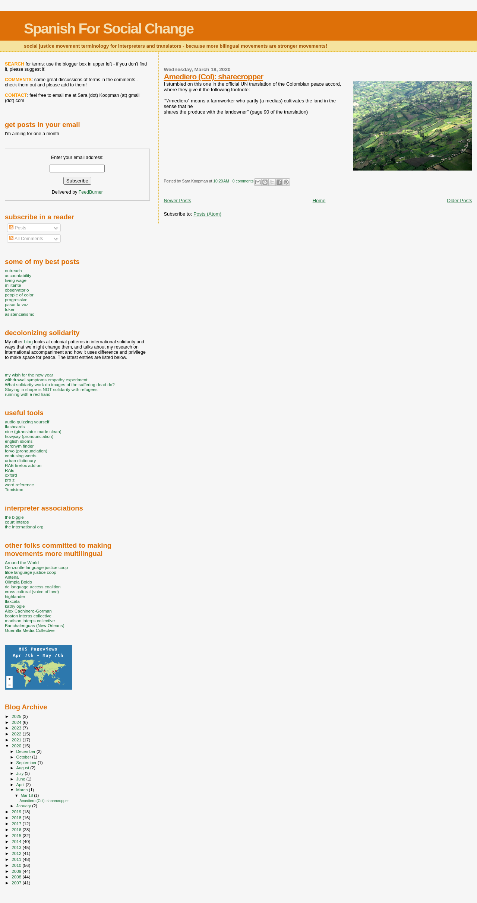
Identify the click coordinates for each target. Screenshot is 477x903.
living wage (15, 280)
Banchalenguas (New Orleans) (34, 625)
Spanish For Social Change (108, 28)
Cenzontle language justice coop (36, 567)
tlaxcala (12, 601)
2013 (17, 847)
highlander (15, 596)
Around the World (22, 562)
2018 (17, 817)
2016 (17, 829)
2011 (17, 859)
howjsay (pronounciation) (29, 436)
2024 (17, 722)
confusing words (21, 455)
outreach (13, 270)
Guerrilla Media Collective (30, 630)
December (26, 751)
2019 (17, 811)
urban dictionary (20, 460)
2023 (17, 727)
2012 (17, 853)
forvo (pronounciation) (26, 450)
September (27, 762)
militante (13, 285)
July (20, 773)
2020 (17, 745)
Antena (12, 577)
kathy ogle (15, 606)
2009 (17, 871)
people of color (19, 294)
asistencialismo (19, 314)
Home (319, 200)
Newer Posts (177, 200)
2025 (17, 716)
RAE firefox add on (23, 465)
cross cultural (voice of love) (32, 591)
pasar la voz (16, 304)
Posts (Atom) (207, 214)
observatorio (17, 289)
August (23, 768)
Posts (17, 227)
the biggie (14, 517)
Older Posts (459, 200)
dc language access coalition (33, 586)
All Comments (26, 238)
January (24, 806)
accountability (18, 275)
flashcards (15, 426)
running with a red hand (27, 394)
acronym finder (19, 445)
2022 (17, 733)
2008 (17, 876)
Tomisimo (14, 489)
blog (28, 341)
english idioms (18, 441)
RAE (9, 470)
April (21, 784)
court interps (17, 521)
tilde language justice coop (30, 572)
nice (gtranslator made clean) (33, 431)
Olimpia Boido (18, 581)
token (10, 309)
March (22, 790)
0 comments (243, 181)
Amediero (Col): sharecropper (213, 76)
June (21, 779)
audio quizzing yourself (27, 421)
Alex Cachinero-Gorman (28, 610)
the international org (24, 526)
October (24, 757)
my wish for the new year (29, 374)
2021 (17, 739)
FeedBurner (91, 192)
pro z (10, 479)
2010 (17, 865)
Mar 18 (27, 795)
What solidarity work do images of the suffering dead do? (60, 384)
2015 (17, 835)
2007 (17, 882)
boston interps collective (28, 615)
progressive (16, 299)
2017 (17, 823)
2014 (17, 841)
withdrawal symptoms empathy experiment (46, 379)
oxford (11, 475)
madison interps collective (30, 620)
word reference (19, 484)
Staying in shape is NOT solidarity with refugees (51, 389)
